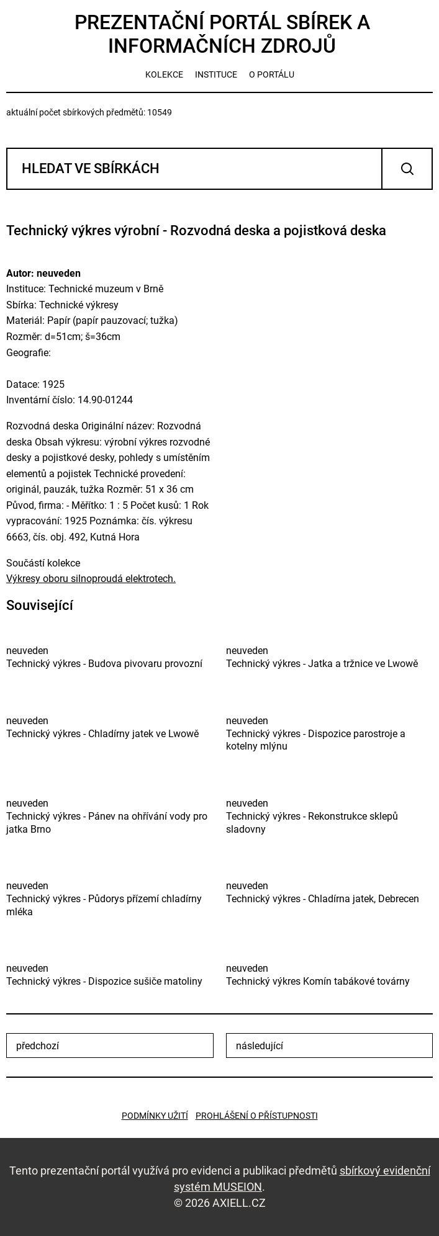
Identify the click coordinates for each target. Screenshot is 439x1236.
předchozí (37, 1046)
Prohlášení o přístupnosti (257, 1116)
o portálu (271, 74)
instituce (216, 74)
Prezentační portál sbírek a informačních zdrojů (222, 34)
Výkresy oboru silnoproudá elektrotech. (91, 578)
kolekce (164, 74)
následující (259, 1046)
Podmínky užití (155, 1116)
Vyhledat (407, 169)
